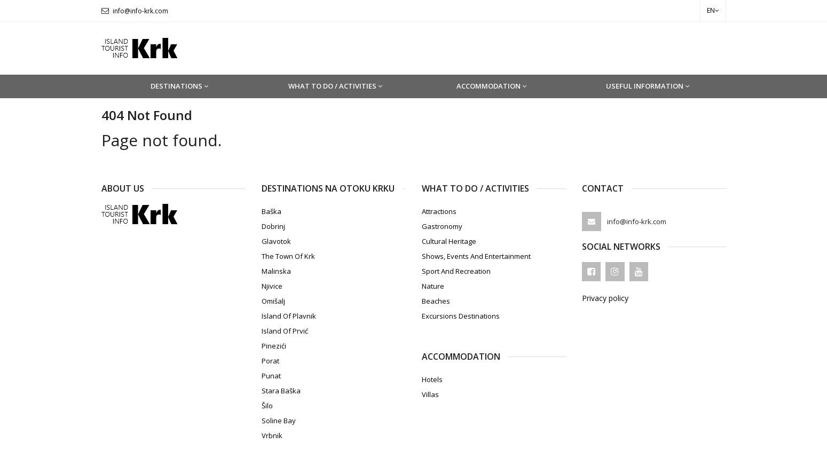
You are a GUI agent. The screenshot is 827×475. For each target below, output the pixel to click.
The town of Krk (288, 256)
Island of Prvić (285, 331)
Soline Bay (279, 420)
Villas (430, 394)
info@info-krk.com (140, 10)
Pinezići (274, 346)
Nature (433, 286)
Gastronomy (442, 226)
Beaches (436, 301)
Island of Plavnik (289, 316)
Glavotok (276, 241)
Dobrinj (273, 226)
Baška (271, 211)
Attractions (439, 211)
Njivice (272, 286)
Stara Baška (281, 390)
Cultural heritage (449, 241)
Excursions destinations (461, 316)
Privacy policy (605, 298)
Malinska (276, 271)
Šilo (267, 405)
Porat (270, 361)
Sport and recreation (456, 271)
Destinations (179, 86)
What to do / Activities (335, 86)
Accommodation (491, 86)
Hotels (432, 379)
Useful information (647, 86)
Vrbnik (272, 435)
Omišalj (273, 301)
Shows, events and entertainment (476, 256)
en (713, 10)
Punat (271, 376)
